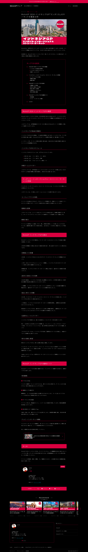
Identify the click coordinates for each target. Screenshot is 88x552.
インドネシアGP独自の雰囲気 (36, 68)
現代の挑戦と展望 (34, 92)
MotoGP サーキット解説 (32, 11)
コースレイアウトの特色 (35, 77)
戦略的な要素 (33, 78)
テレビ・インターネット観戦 (36, 98)
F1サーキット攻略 (37, 482)
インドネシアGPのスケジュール (37, 70)
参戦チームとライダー (35, 72)
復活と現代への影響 (34, 88)
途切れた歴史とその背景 (35, 87)
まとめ (30, 101)
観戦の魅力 (32, 80)
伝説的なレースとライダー (36, 90)
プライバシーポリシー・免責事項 (23, 550)
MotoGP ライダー (60, 534)
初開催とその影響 (34, 85)
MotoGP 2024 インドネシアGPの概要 (38, 66)
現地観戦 (32, 97)
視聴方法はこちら (53, 1)
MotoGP (58, 528)
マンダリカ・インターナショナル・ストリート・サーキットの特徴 (44, 75)
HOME (11, 547)
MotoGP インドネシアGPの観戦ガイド (38, 95)
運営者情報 (75, 5)
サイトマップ (12, 550)
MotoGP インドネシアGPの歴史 (37, 83)
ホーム (69, 5)
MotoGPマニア (16, 6)
